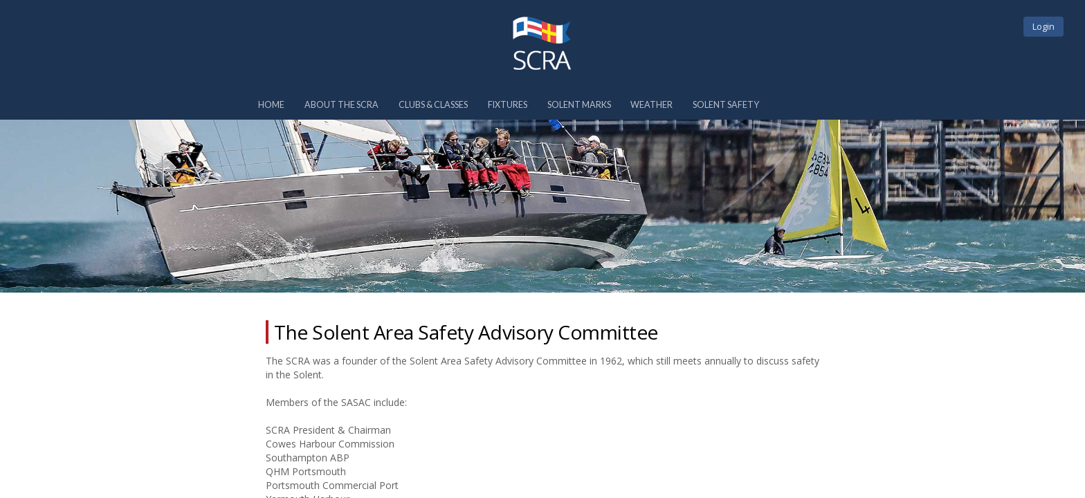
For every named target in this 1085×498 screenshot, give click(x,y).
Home (271, 105)
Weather (651, 105)
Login (1043, 26)
